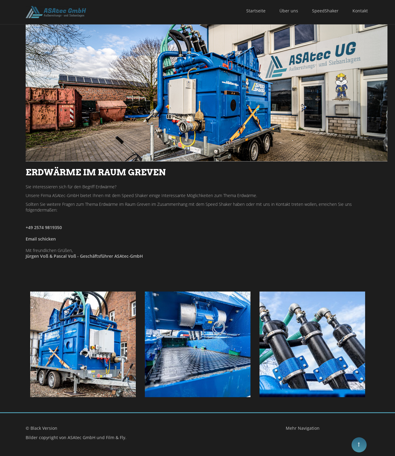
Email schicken (41, 239)
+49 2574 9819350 (44, 227)
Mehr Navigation (303, 428)
